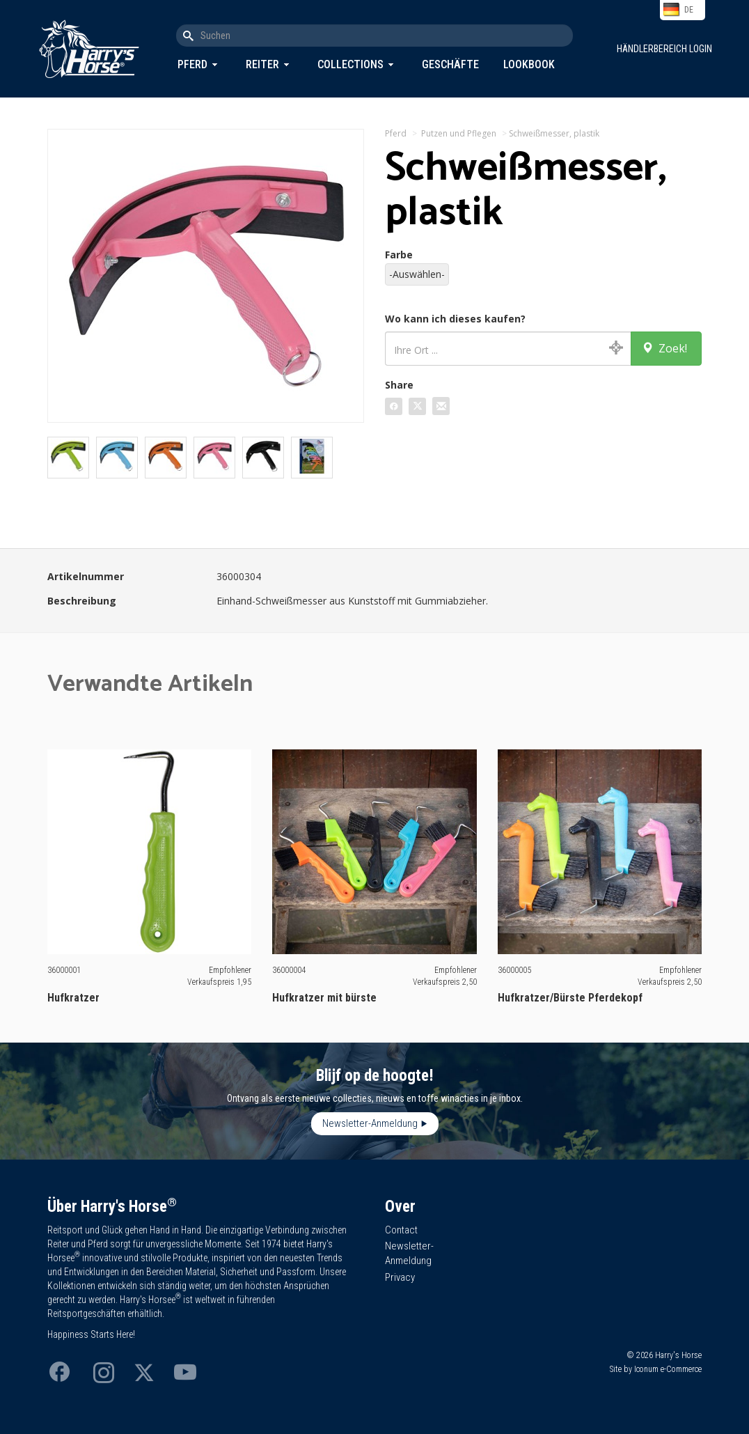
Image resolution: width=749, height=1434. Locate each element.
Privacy (400, 1277)
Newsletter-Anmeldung (370, 1123)
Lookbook (529, 64)
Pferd (192, 64)
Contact (401, 1230)
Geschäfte (450, 64)
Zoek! (664, 348)
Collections (350, 64)
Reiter (262, 64)
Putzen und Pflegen (458, 133)
